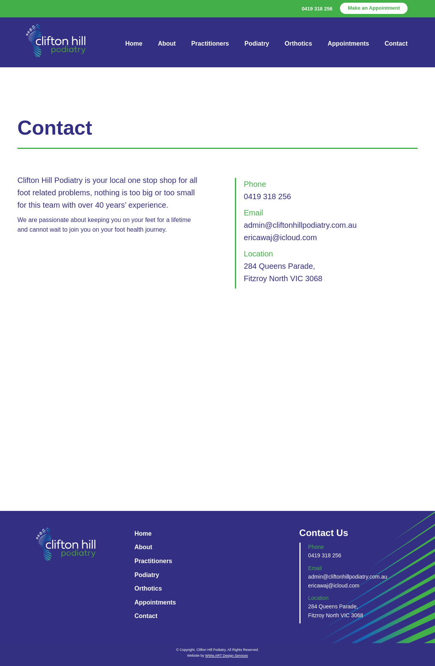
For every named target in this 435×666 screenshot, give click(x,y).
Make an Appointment (374, 8)
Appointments (348, 43)
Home (133, 43)
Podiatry (257, 43)
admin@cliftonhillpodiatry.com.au (300, 225)
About (167, 43)
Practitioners (210, 43)
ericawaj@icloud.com (280, 237)
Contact (396, 43)
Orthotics (298, 43)
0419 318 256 (317, 9)
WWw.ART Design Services (226, 655)
